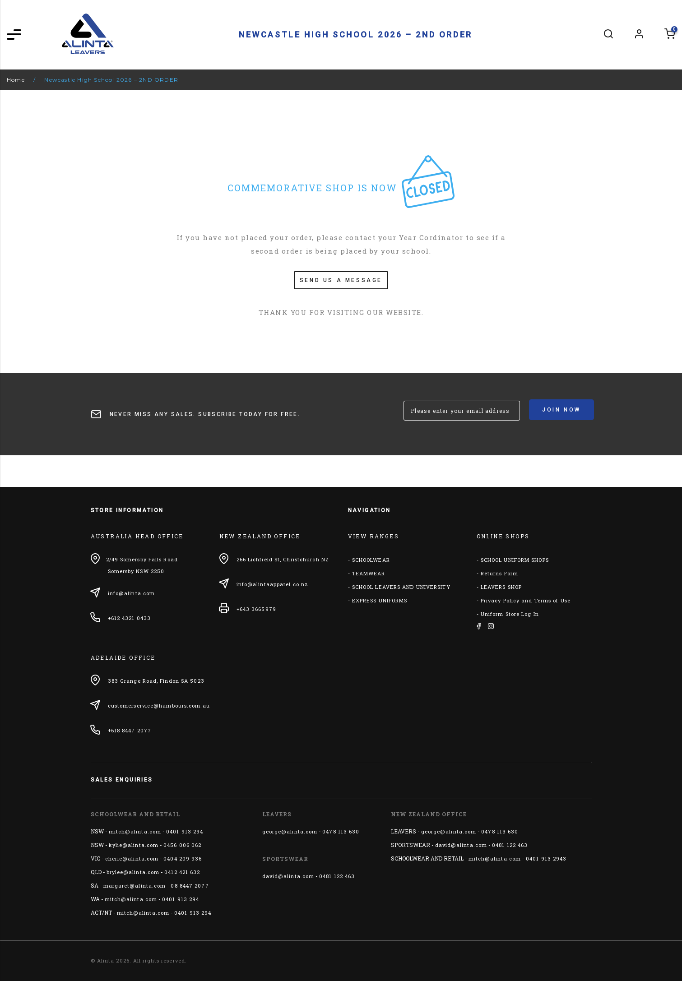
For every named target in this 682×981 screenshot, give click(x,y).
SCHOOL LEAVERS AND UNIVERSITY (401, 586)
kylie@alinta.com (134, 845)
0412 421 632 (182, 872)
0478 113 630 (340, 831)
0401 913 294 (184, 831)
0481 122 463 (337, 876)
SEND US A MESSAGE (341, 280)
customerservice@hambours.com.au (159, 705)
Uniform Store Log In (510, 614)
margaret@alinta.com (134, 885)
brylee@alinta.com (133, 872)
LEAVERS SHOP (501, 586)
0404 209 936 (182, 858)
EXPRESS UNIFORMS (380, 600)
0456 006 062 (182, 845)
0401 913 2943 (546, 858)
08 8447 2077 (190, 885)
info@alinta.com (131, 593)
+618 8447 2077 (129, 730)
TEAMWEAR (368, 573)
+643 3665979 (256, 609)
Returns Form (499, 573)
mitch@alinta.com (135, 831)
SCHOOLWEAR (371, 559)
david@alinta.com (288, 876)
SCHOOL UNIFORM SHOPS (515, 559)
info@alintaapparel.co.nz (272, 584)
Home (16, 79)
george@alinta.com (290, 831)
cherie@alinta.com (132, 858)
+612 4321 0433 (129, 618)
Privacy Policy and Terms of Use (526, 600)
